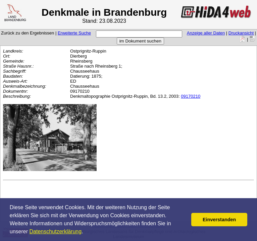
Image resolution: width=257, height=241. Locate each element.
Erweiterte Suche (74, 32)
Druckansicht (241, 32)
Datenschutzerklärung (56, 231)
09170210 (190, 96)
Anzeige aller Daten (206, 32)
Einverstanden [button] (219, 219)
